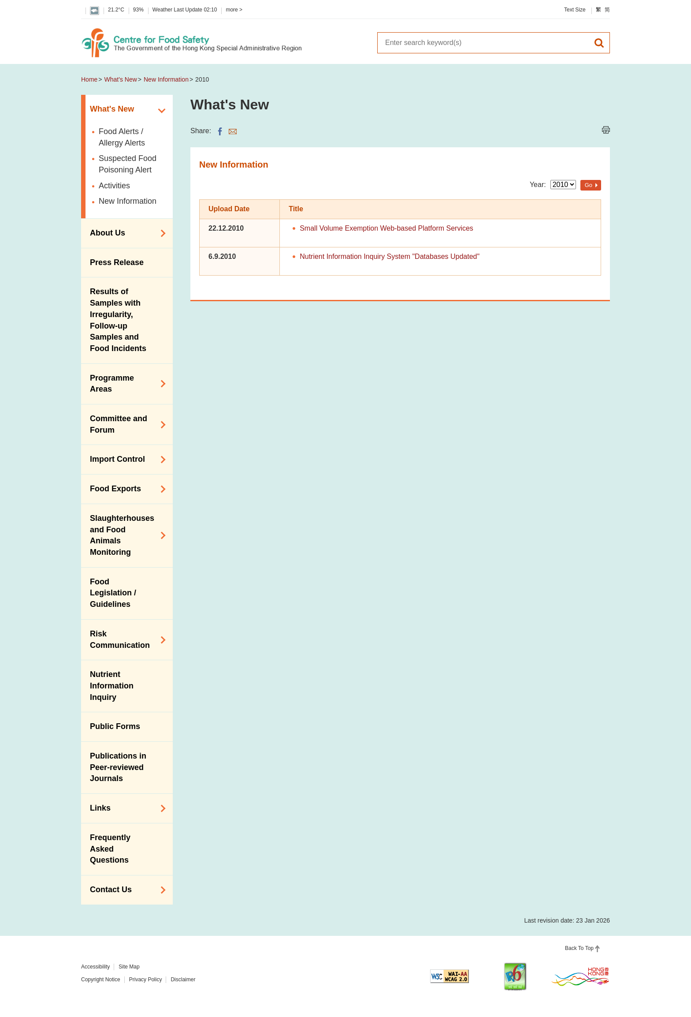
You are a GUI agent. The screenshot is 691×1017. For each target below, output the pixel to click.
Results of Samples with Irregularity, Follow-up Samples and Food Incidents (118, 320)
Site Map (129, 967)
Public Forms (115, 726)
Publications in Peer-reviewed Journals (118, 767)
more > (234, 10)
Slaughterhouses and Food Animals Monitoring (124, 535)
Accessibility (95, 967)
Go (588, 185)
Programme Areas (124, 384)
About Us (124, 233)
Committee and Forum (124, 424)
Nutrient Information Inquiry (112, 685)
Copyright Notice (100, 979)
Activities (114, 185)
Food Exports (124, 489)
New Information (166, 79)
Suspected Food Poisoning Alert (127, 164)
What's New (120, 79)
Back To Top (579, 948)
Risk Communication (124, 639)
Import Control (124, 459)
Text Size (575, 10)
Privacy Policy (145, 979)
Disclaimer (183, 979)
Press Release (117, 262)
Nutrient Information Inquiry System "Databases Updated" (389, 256)
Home (89, 79)
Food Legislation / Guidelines (113, 593)
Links (124, 808)
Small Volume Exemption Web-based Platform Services (386, 228)
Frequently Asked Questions (110, 848)
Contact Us (124, 890)
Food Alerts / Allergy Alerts (122, 137)
